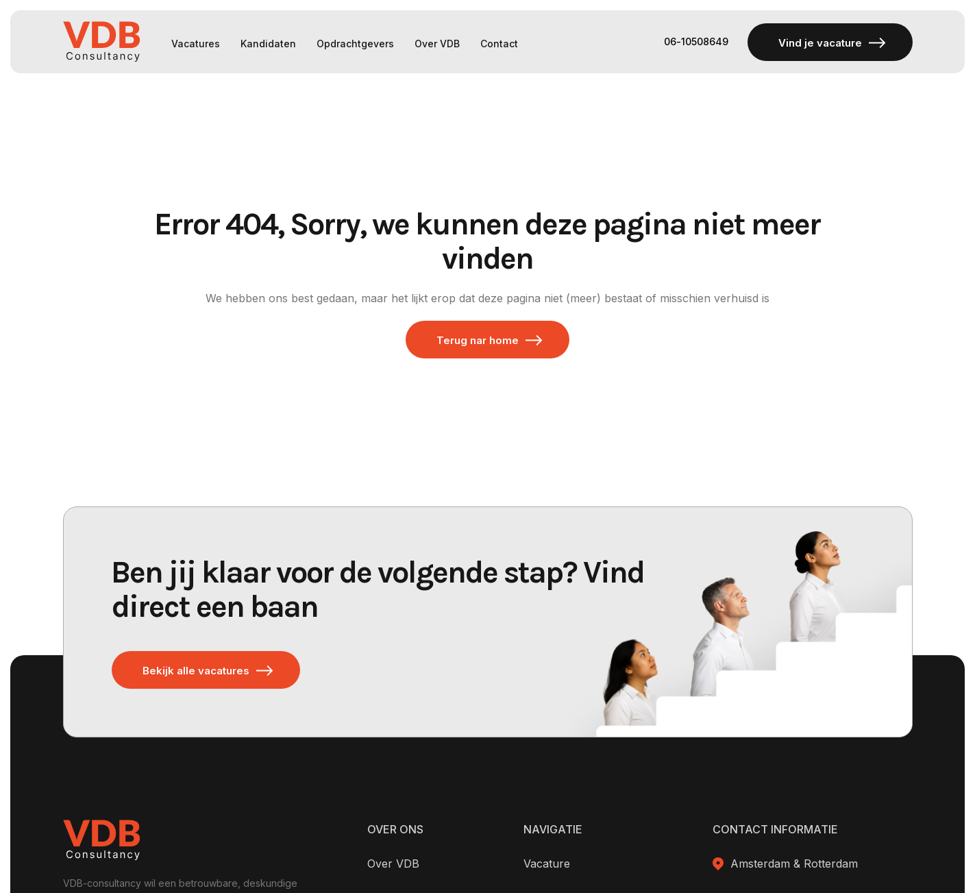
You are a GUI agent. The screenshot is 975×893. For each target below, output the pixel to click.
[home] (101, 41)
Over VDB (437, 43)
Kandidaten (268, 43)
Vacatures (195, 43)
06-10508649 (696, 41)
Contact (499, 43)
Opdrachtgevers (355, 43)
